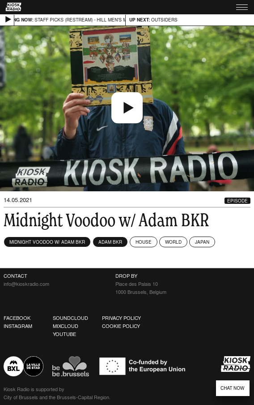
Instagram (18, 326)
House (143, 242)
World (173, 242)
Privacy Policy (121, 318)
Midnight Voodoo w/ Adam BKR (47, 242)
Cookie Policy (121, 326)
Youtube (64, 334)
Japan (202, 242)
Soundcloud (70, 318)
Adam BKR (110, 242)
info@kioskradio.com (26, 284)
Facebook (17, 318)
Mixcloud (65, 326)
